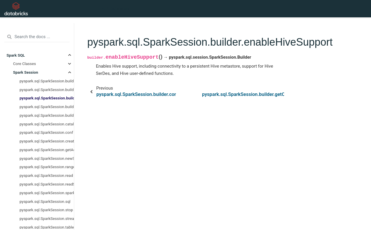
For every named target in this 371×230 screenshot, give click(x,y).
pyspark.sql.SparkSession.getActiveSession (47, 149)
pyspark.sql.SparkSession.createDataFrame (47, 141)
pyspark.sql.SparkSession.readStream (47, 184)
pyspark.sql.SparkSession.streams (47, 218)
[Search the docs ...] (37, 37)
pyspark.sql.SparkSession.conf (46, 132)
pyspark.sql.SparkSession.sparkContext (47, 192)
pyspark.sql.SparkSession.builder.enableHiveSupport (47, 98)
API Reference (115, 8)
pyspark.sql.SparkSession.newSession (47, 158)
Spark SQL (16, 55)
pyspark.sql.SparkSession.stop (46, 209)
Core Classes (24, 63)
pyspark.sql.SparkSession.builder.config (47, 89)
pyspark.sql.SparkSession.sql (45, 201)
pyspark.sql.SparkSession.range (47, 166)
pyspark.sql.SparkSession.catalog (47, 124)
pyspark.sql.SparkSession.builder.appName (47, 81)
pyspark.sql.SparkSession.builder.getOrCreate (47, 106)
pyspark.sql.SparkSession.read (46, 175)
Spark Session (25, 72)
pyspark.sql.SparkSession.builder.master (47, 115)
